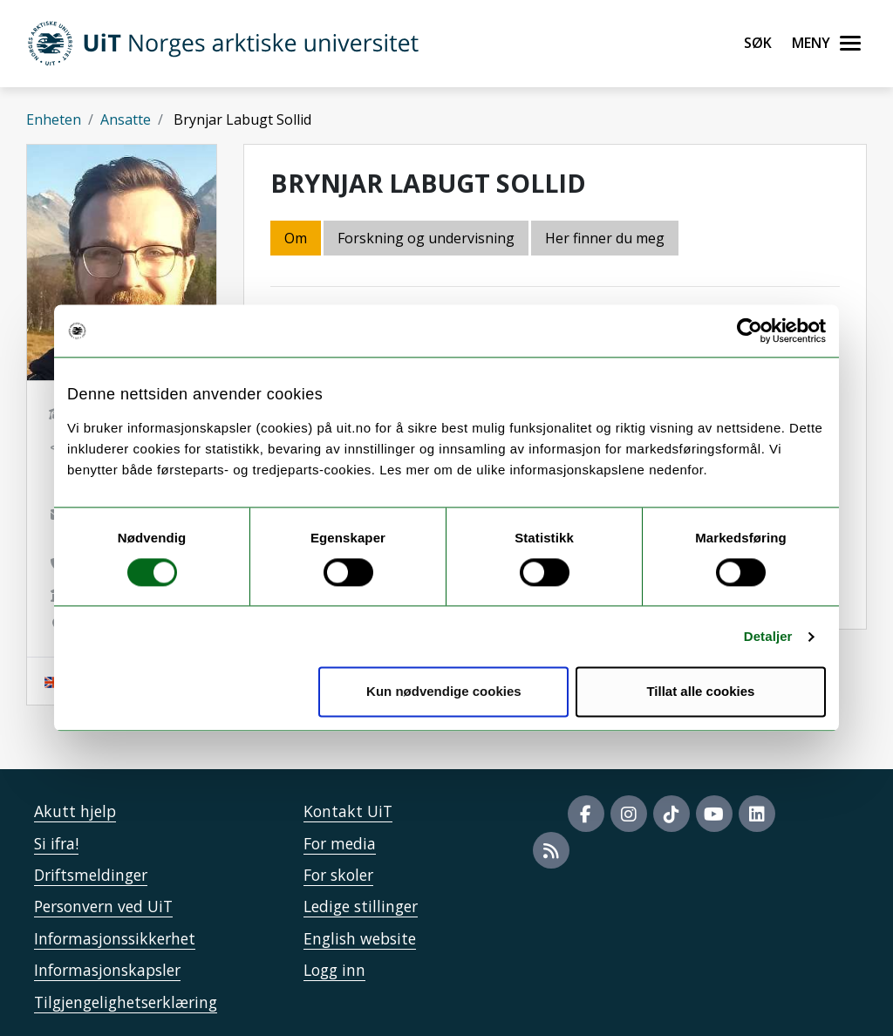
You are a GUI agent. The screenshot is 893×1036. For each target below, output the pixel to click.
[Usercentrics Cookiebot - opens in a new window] (749, 330)
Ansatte (125, 119)
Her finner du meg (605, 238)
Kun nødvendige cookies (443, 692)
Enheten (53, 119)
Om (295, 238)
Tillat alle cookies (700, 692)
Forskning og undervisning (426, 238)
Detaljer (768, 636)
